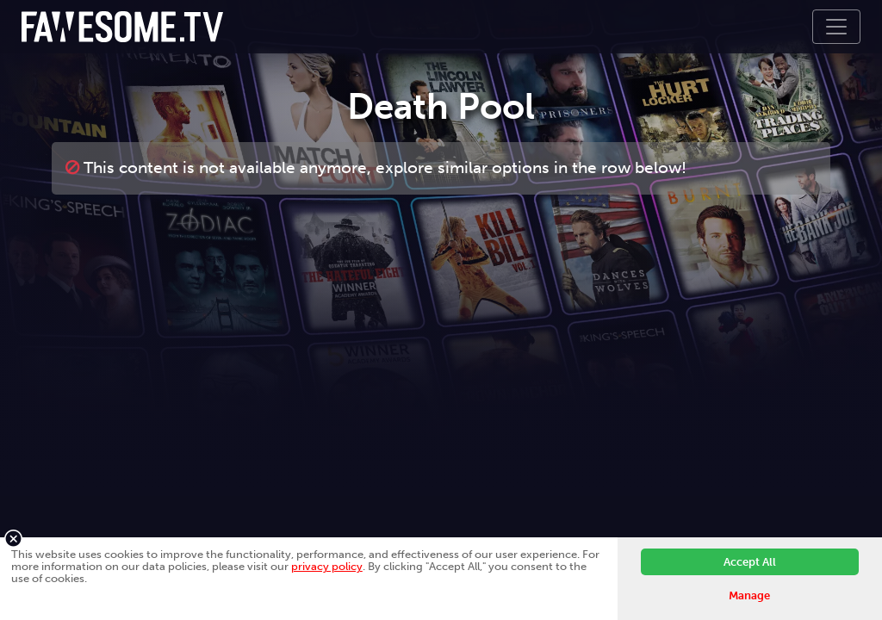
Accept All (750, 561)
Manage (749, 595)
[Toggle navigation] (836, 26)
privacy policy (327, 566)
